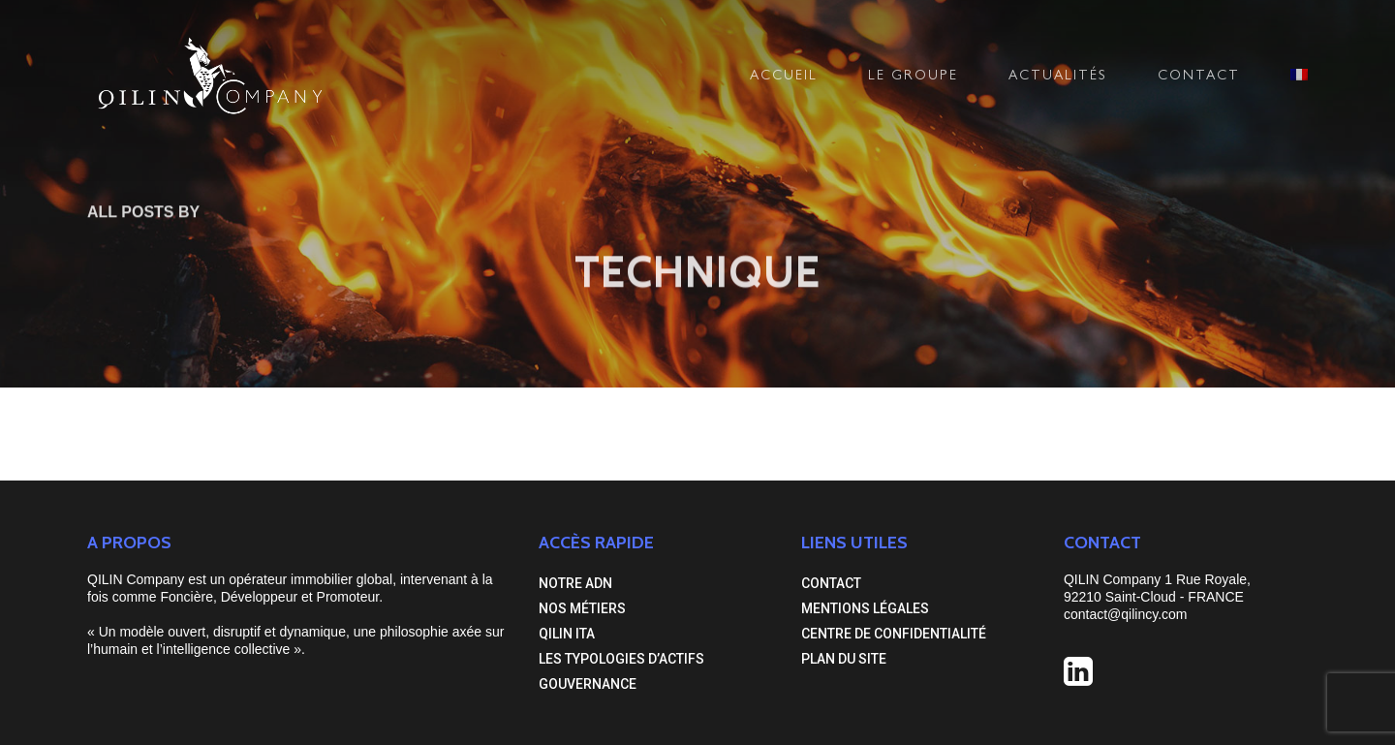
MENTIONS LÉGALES (865, 608)
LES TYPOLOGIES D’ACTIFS (621, 659)
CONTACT (1199, 76)
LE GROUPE (913, 76)
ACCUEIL (784, 76)
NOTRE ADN (575, 583)
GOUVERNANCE (587, 684)
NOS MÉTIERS (582, 608)
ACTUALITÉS (1057, 76)
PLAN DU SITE (843, 659)
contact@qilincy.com (1126, 614)
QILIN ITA (567, 633)
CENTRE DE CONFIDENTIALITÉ (893, 633)
